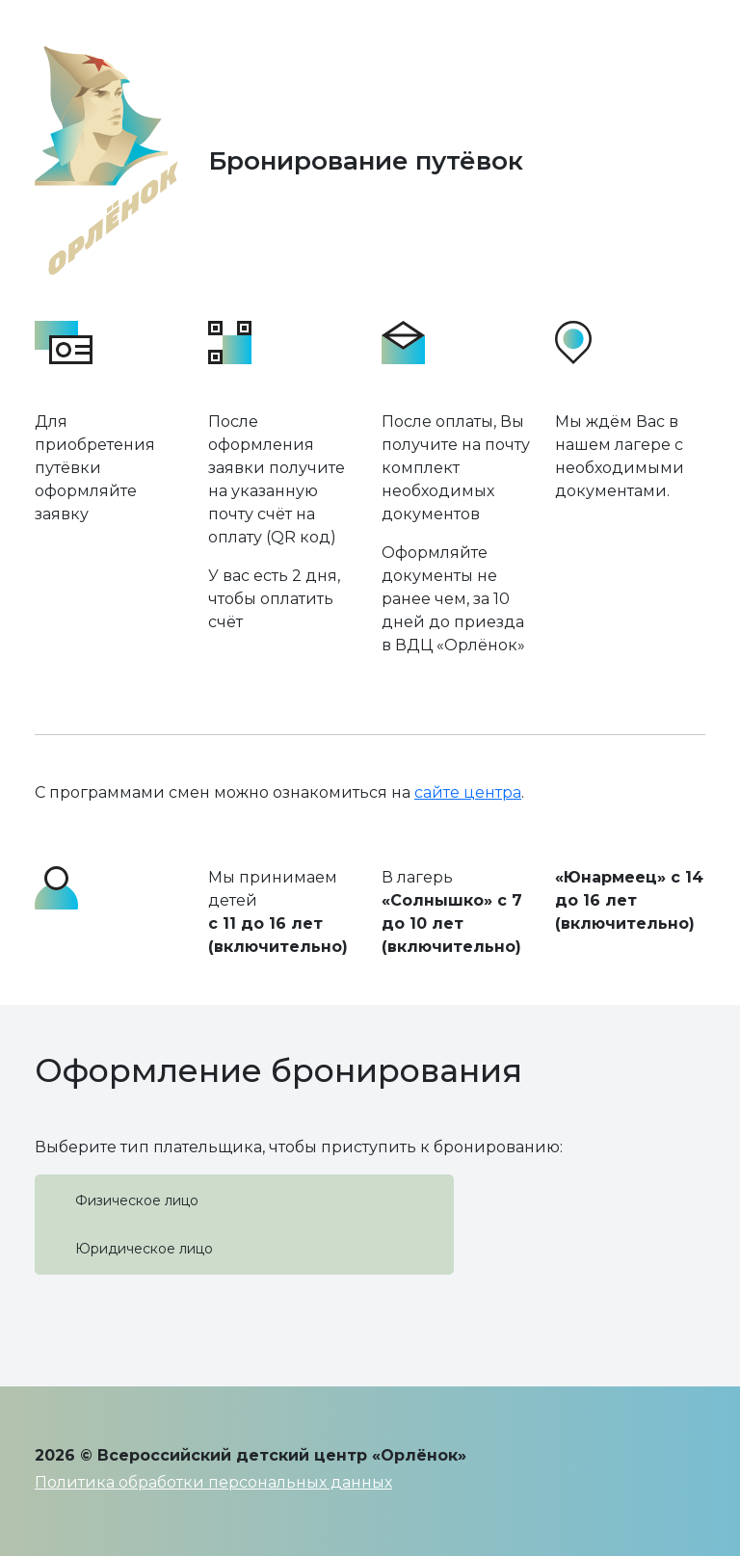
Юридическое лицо (144, 1248)
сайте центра (467, 792)
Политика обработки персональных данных (213, 1482)
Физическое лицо (136, 1200)
